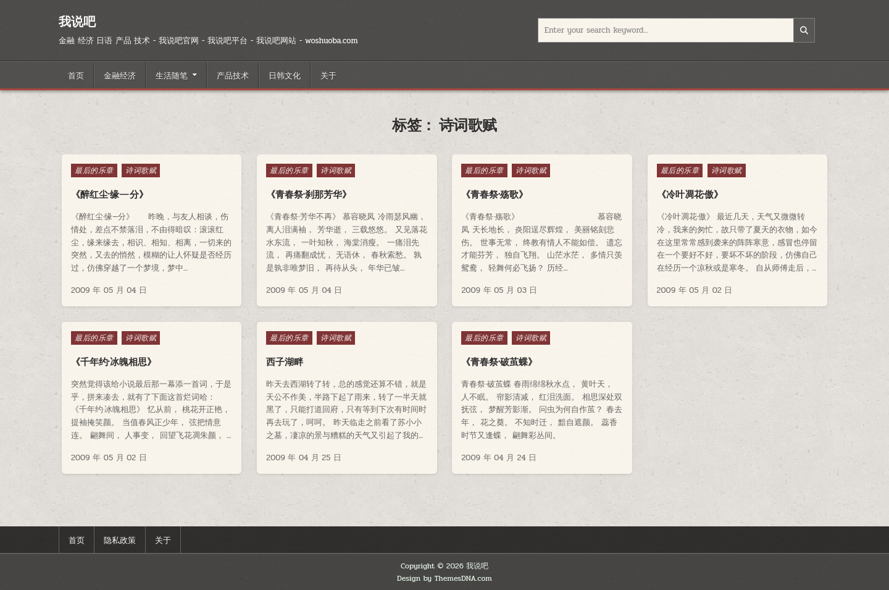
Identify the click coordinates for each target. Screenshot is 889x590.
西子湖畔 (284, 362)
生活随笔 (172, 75)
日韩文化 (285, 75)
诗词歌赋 (140, 170)
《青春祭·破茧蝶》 (499, 362)
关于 (328, 75)
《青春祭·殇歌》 (494, 194)
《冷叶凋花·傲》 (690, 194)
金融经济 (120, 75)
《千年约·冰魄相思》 (113, 362)
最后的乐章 (94, 170)
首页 (76, 75)
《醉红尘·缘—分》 (109, 194)
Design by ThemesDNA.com (444, 578)
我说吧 (77, 21)
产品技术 (233, 75)
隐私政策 (120, 539)
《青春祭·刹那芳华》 (308, 194)
